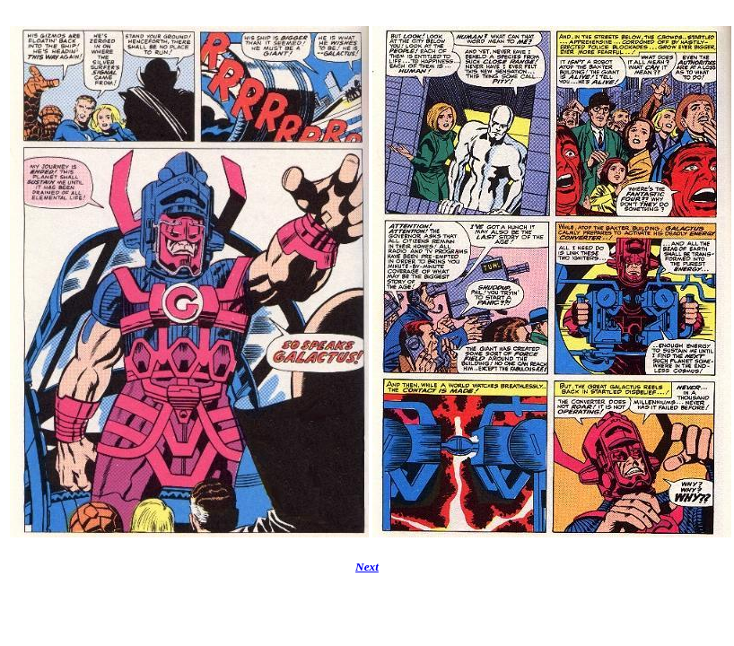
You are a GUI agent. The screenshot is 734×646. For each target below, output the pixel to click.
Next (367, 566)
